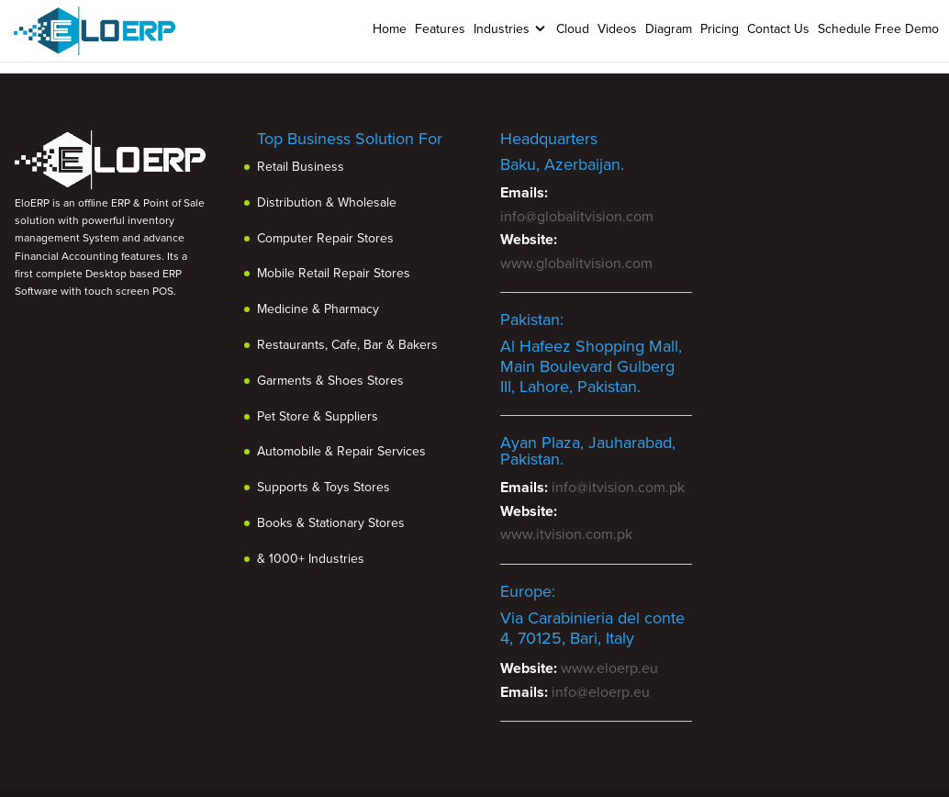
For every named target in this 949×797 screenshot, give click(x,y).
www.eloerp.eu (609, 668)
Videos (617, 29)
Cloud (572, 29)
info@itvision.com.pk (618, 487)
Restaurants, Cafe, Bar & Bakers (347, 345)
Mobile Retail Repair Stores (333, 273)
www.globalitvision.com (576, 263)
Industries (502, 29)
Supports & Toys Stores (323, 487)
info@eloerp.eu (601, 692)
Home (390, 29)
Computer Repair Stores (325, 238)
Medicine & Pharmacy (318, 309)
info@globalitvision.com (576, 217)
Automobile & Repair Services (341, 451)
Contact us (778, 29)
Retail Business (300, 166)
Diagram (668, 29)
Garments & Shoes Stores (330, 380)
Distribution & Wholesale (326, 202)
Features (440, 29)
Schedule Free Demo (878, 29)
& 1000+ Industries (310, 559)
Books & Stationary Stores (331, 523)
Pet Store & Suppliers (317, 416)
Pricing (719, 29)
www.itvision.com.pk (566, 534)
